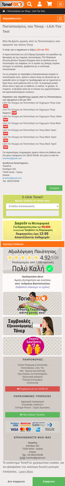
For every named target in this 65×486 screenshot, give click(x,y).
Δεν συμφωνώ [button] (16, 481)
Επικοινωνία (32, 383)
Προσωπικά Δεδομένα (32, 377)
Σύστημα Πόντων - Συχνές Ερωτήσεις (32, 407)
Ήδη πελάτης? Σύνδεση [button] (32, 415)
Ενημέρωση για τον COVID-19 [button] (32, 389)
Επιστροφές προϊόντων (32, 404)
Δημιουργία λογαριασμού (32, 401)
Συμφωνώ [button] (49, 481)
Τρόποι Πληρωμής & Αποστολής (32, 365)
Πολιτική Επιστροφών (32, 380)
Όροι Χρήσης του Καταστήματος (32, 374)
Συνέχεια (54, 188)
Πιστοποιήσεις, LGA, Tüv (32, 368)
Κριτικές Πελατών (13, 244)
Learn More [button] (26, 471)
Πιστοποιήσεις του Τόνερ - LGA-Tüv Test (26, 11)
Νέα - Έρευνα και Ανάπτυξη (32, 371)
